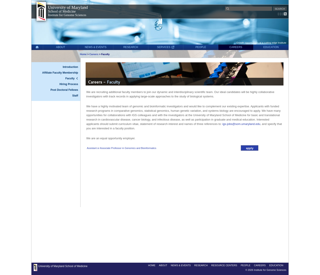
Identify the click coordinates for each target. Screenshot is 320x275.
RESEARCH (130, 47)
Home (83, 54)
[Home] (37, 47)
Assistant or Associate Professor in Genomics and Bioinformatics (121, 148)
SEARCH (280, 8)
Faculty (70, 78)
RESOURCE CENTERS (224, 265)
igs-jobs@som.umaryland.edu (241, 124)
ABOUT (60, 47)
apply (249, 148)
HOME (151, 265)
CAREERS (236, 47)
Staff (75, 95)
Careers (93, 54)
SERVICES (166, 47)
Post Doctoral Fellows (64, 89)
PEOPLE (200, 47)
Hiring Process (68, 84)
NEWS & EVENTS (96, 47)
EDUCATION (271, 47)
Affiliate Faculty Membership (60, 72)
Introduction (70, 67)
